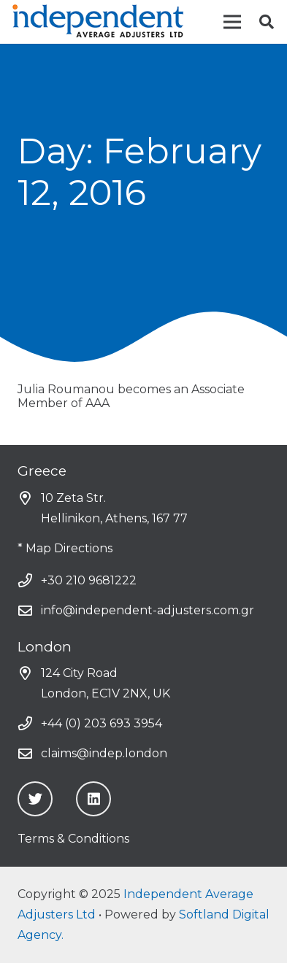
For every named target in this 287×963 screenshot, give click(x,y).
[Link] (98, 22)
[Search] (266, 22)
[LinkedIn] (93, 798)
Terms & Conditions (73, 839)
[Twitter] (35, 798)
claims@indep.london (104, 753)
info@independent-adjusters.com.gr (147, 610)
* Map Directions (65, 548)
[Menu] (232, 22)
